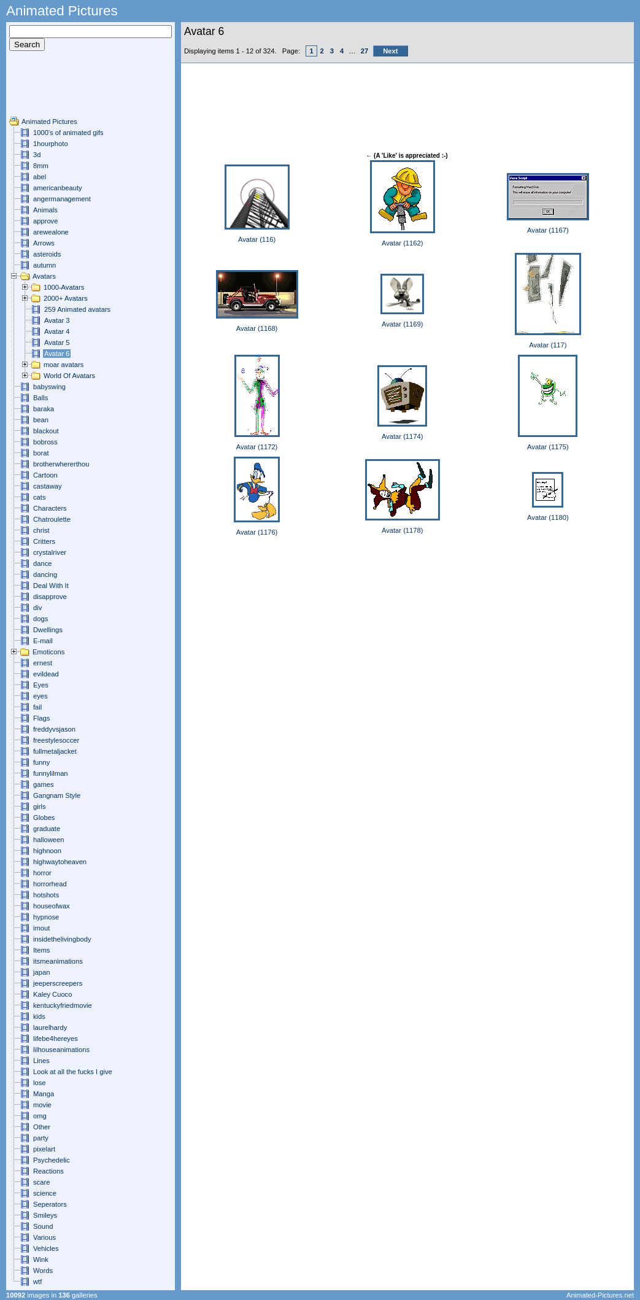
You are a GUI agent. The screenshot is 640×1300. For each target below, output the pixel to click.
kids (39, 1016)
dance (42, 563)
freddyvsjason (54, 729)
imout (41, 928)
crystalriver (49, 552)
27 (364, 51)
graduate (46, 828)
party (40, 1138)
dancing (45, 574)
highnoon (47, 850)
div (37, 607)
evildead (46, 674)
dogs (40, 618)
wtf (37, 1281)
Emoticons (48, 652)
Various (44, 1237)
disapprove (50, 596)
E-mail (43, 640)
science (44, 1193)
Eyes (40, 685)
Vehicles (46, 1248)
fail (37, 707)
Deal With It (51, 585)
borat (41, 453)
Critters (44, 541)
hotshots (46, 895)
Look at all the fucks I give (72, 1071)
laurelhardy (50, 1027)
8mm (40, 165)
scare (41, 1182)
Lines (41, 1060)
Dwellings (48, 629)
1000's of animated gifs (68, 132)
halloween (48, 839)
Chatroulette (52, 519)
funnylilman (50, 773)
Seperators (50, 1204)
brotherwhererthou (61, 464)
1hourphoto (50, 143)
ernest (42, 663)
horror (42, 872)
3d (36, 154)
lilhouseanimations (61, 1049)
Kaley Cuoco (52, 994)
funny (41, 762)
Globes (44, 817)
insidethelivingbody (62, 939)
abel (39, 176)
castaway (47, 486)
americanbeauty (57, 188)
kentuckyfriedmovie (62, 1005)
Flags (41, 718)
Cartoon (45, 475)
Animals (45, 210)
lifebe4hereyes (55, 1038)
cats (39, 497)
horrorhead (50, 884)
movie (42, 1104)
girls (39, 806)
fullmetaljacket (55, 751)
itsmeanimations (58, 961)
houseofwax (51, 906)
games (43, 784)
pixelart (44, 1149)
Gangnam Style (56, 795)
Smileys (45, 1215)
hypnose (46, 917)
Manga (43, 1093)
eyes (40, 696)
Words (43, 1270)
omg (40, 1116)
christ (41, 530)
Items (41, 950)
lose (39, 1082)
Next (390, 51)
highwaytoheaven (60, 861)
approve (45, 221)
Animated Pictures (49, 121)
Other (41, 1127)
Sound (43, 1226)
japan (41, 972)
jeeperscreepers (57, 983)
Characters (50, 508)
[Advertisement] (46, 88)
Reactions (48, 1171)
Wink (40, 1259)
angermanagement (62, 199)
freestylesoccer (56, 740)
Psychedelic (51, 1160)
